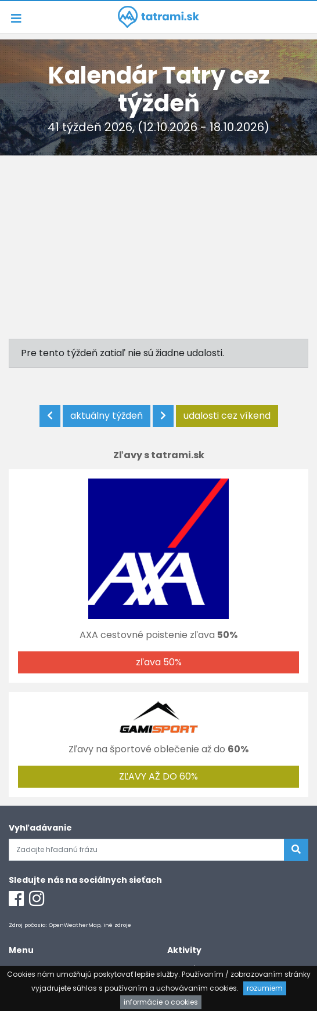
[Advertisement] (158, 242)
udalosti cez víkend (227, 415)
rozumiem (265, 988)
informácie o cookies (161, 1002)
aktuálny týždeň (106, 415)
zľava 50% (159, 662)
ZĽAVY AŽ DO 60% (158, 776)
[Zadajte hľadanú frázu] (146, 850)
